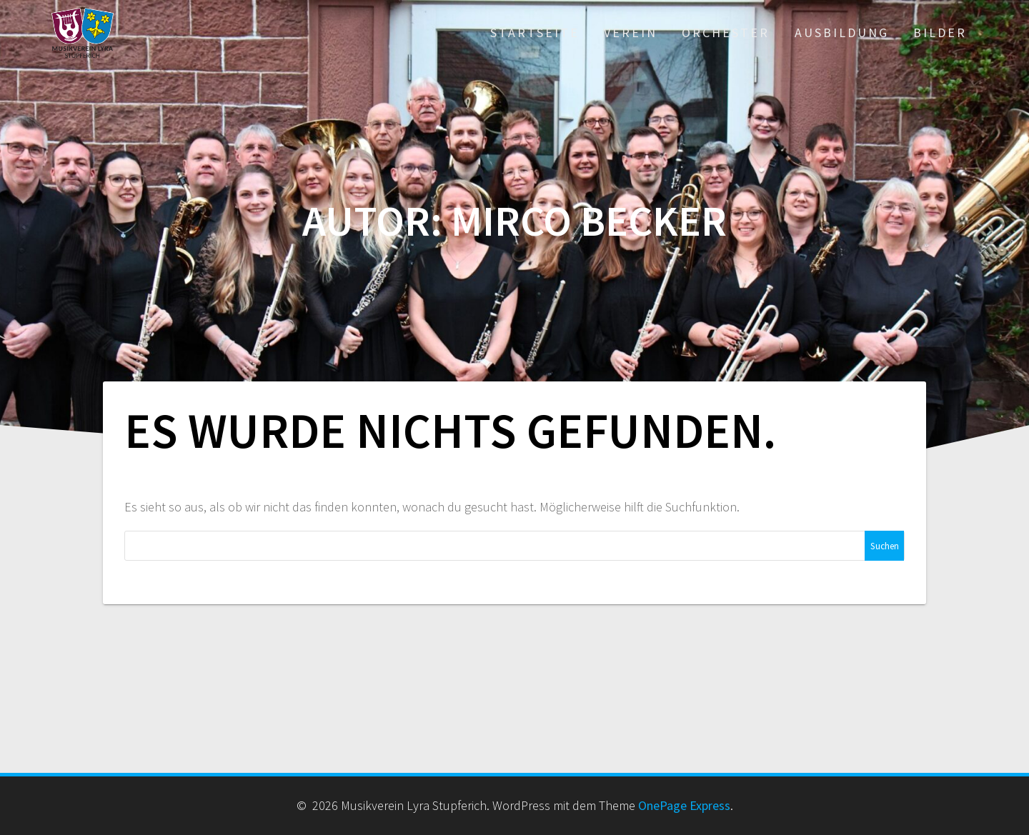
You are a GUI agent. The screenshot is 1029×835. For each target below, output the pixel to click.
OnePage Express (684, 805)
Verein (630, 32)
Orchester (726, 32)
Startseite (535, 32)
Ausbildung (842, 32)
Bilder (940, 32)
